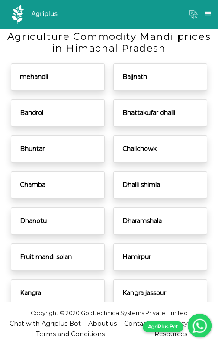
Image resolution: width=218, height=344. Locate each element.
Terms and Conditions (70, 334)
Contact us (141, 324)
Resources (170, 334)
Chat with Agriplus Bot (45, 324)
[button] (194, 14)
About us (102, 324)
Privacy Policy (186, 324)
